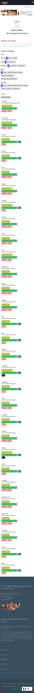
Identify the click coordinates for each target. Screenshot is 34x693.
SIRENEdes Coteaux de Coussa (8, 184)
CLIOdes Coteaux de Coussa (8, 399)
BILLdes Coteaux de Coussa (8, 317)
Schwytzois (16, 88)
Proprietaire (21, 65)
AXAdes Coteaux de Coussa (8, 251)
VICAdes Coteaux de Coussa (8, 234)
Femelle (14, 58)
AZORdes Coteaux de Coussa (8, 547)
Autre (5, 72)
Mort (13, 62)
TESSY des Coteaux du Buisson (9, 118)
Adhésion (5, 659)
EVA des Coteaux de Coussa (8, 168)
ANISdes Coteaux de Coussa (8, 564)
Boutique (5, 664)
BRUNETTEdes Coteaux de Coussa (8, 267)
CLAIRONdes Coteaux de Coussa (8, 366)
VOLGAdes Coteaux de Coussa (8, 217)
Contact (5, 669)
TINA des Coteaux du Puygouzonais (11, 102)
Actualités (5, 654)
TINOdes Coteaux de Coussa (8, 464)
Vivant (9, 62)
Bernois (26, 85)
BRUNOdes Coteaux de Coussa (8, 350)
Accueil (4, 650)
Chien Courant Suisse (8, 75)
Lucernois (9, 88)
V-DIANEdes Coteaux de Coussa (8, 531)
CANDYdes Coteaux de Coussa (8, 432)
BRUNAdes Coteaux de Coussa (8, 300)
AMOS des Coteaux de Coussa (8, 135)
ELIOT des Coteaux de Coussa (8, 151)
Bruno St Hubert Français (15, 72)
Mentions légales (22, 686)
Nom (3, 97)
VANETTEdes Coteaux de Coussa (8, 514)
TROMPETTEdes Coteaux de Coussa (8, 497)
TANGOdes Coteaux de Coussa (8, 201)
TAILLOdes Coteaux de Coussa (8, 448)
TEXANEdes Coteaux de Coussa (8, 481)
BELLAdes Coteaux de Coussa (8, 284)
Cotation (8, 97)
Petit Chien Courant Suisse (9, 78)
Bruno (3, 88)
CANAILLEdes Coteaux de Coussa (8, 382)
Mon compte (29, 7)
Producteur (13, 65)
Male (9, 58)
